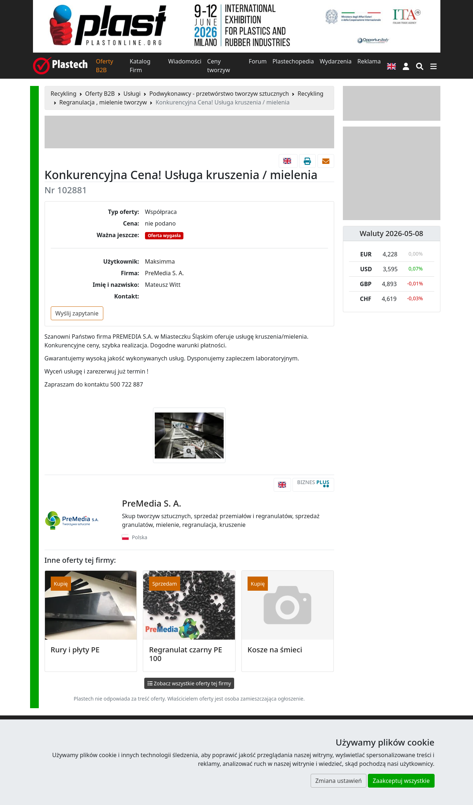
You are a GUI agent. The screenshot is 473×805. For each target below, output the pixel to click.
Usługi (132, 94)
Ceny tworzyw (218, 65)
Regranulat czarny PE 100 (185, 654)
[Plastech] (60, 65)
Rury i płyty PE (75, 650)
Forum (257, 61)
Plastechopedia (293, 61)
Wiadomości (185, 61)
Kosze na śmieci (275, 650)
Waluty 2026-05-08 (391, 233)
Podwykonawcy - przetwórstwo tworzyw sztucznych (219, 94)
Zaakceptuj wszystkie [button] (401, 781)
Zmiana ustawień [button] (338, 781)
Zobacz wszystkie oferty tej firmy (189, 683)
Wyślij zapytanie (77, 313)
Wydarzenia (336, 61)
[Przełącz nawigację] (433, 66)
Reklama (369, 61)
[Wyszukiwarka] (420, 66)
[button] (406, 66)
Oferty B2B (104, 65)
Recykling (63, 94)
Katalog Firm (140, 65)
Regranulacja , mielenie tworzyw (103, 102)
